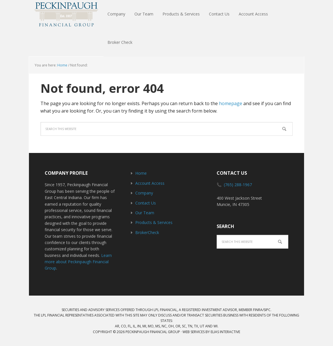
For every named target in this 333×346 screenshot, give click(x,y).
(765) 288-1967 (238, 184)
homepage (230, 103)
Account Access (149, 183)
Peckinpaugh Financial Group (66, 14)
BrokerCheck (147, 232)
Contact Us (145, 203)
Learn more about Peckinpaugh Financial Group (78, 262)
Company (144, 193)
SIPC (267, 309)
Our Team (144, 212)
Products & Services (154, 222)
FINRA (258, 309)
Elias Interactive (225, 331)
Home (141, 173)
